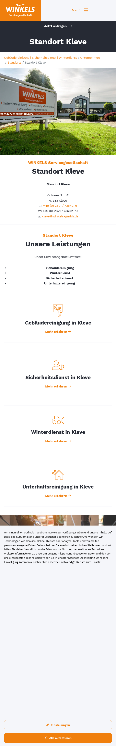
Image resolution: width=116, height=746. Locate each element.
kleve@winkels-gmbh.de (60, 216)
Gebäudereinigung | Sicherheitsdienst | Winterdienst (40, 58)
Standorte (14, 62)
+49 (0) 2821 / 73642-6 (60, 206)
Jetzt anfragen (58, 26)
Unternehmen (90, 58)
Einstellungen (58, 725)
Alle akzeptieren (58, 738)
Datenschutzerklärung (81, 557)
